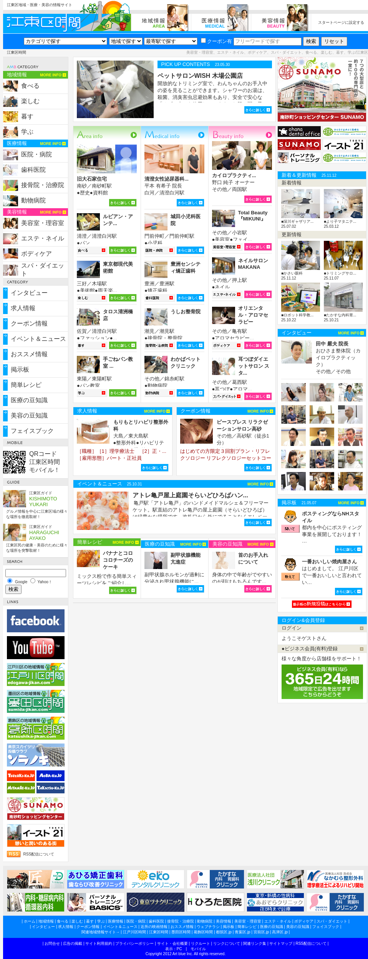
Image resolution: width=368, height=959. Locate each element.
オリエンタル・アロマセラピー (253, 315)
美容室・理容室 (42, 223)
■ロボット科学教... (297, 315)
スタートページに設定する (341, 22)
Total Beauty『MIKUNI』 (253, 216)
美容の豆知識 (29, 415)
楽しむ (30, 101)
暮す (27, 116)
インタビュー (29, 293)
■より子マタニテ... (340, 221)
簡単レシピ (26, 385)
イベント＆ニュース (38, 339)
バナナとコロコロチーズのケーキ (118, 560)
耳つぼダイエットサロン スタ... (254, 366)
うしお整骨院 (186, 311)
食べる (30, 85)
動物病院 (33, 200)
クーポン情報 (29, 323)
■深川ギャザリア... (297, 221)
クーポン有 (216, 41)
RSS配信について (39, 854)
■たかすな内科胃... (340, 315)
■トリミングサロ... (340, 273)
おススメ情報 (29, 354)
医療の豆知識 (29, 400)
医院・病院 (36, 154)
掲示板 (20, 369)
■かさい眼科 (292, 273)
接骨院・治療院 (42, 185)
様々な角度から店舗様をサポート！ (321, 658)
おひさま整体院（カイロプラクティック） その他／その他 (338, 357)
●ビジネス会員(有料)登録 (310, 648)
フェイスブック (32, 431)
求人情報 (23, 308)
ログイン (292, 628)
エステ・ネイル (42, 238)
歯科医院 (33, 169)
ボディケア (36, 253)
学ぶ (27, 131)
